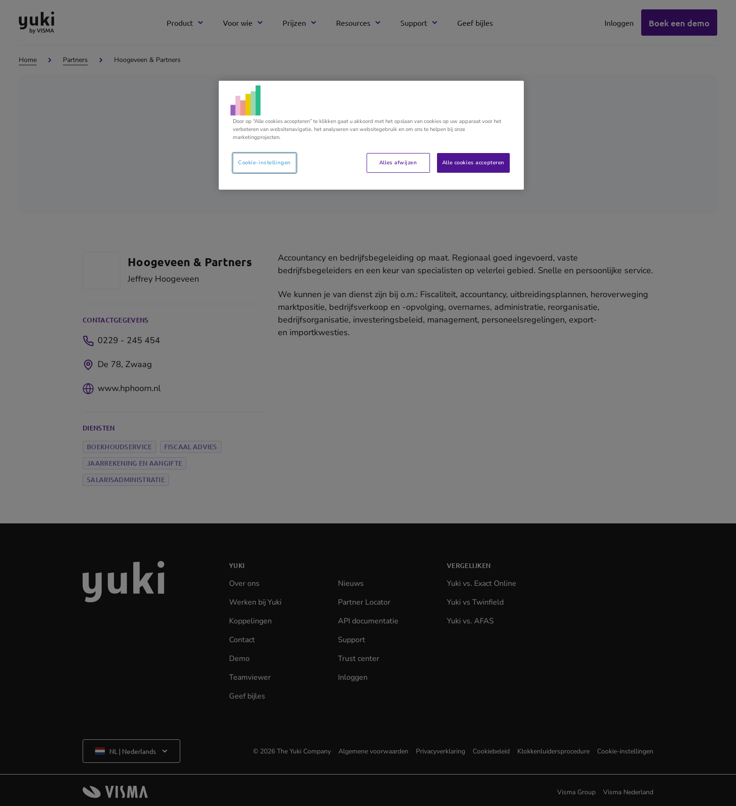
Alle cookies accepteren (473, 162)
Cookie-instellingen (264, 162)
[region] (371, 135)
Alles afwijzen (398, 162)
